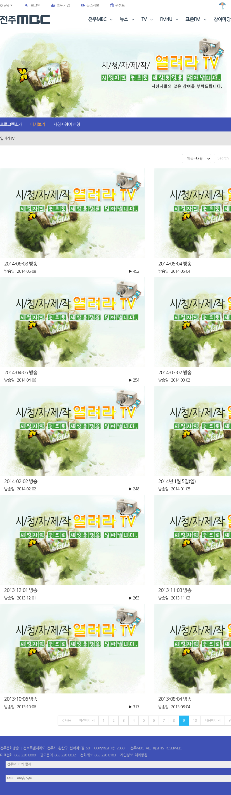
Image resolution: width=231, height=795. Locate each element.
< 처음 (66, 720)
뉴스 (127, 19)
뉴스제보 (90, 5)
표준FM (197, 19)
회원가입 (60, 5)
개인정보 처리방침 (133, 755)
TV (148, 19)
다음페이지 (212, 720)
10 (195, 720)
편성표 (117, 5)
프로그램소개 (11, 124)
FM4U (169, 19)
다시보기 (37, 124)
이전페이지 (87, 720)
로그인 (35, 5)
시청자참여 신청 (66, 124)
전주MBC (101, 19)
